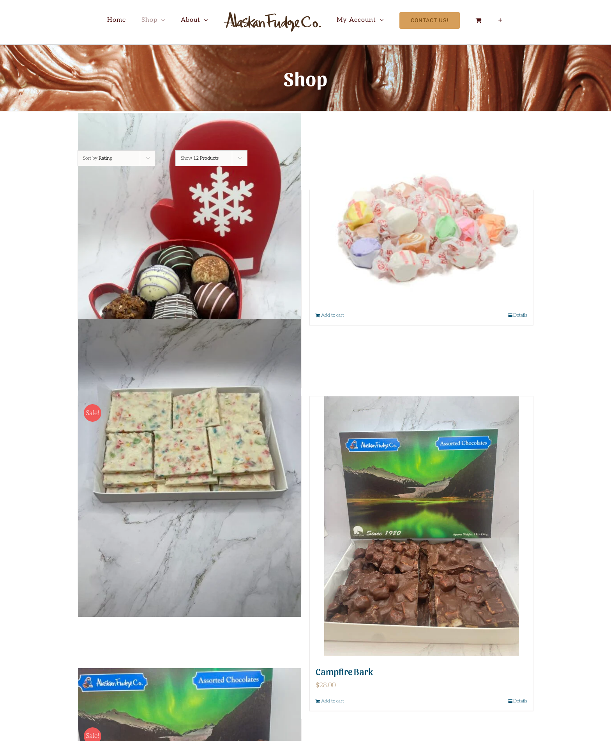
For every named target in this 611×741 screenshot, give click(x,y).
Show (200, 158)
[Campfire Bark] (421, 526)
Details (520, 315)
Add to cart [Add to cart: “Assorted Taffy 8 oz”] (332, 315)
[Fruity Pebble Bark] (189, 468)
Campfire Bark (344, 671)
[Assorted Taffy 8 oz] (421, 230)
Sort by (97, 158)
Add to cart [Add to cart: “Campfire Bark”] (332, 701)
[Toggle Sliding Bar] (500, 20)
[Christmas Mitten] (189, 261)
